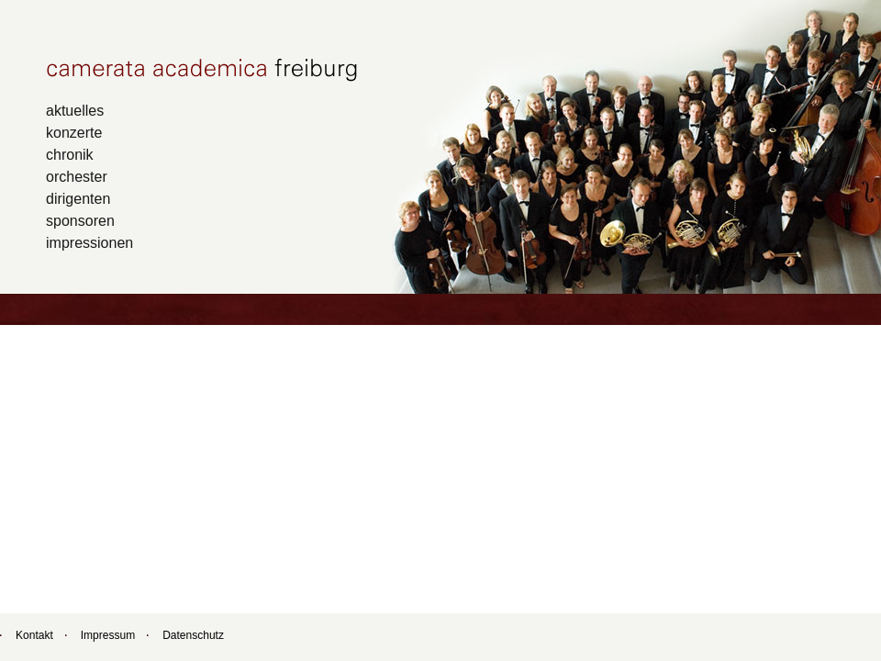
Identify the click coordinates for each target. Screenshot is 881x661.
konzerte (74, 132)
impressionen (89, 242)
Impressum (108, 635)
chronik (70, 154)
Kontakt (34, 635)
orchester (76, 176)
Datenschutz (193, 635)
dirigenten (78, 198)
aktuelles (75, 110)
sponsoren (80, 220)
